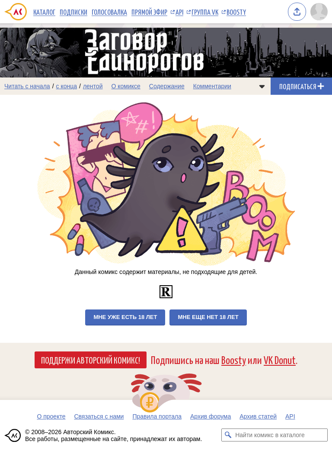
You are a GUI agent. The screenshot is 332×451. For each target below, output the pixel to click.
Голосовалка (109, 11)
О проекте (51, 416)
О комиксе (125, 86)
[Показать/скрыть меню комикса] (262, 86)
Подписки (73, 11)
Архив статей (258, 416)
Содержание (167, 86)
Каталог (44, 11)
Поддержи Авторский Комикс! (90, 359)
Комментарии (212, 86)
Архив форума (210, 416)
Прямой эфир (149, 11)
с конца (66, 86)
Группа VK (205, 11)
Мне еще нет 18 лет (208, 317)
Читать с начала (27, 86)
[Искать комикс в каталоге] (228, 435)
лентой (93, 86)
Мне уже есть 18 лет (125, 317)
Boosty (236, 11)
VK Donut (280, 359)
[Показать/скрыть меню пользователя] (319, 11)
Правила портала (157, 416)
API (179, 11)
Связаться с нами (99, 416)
